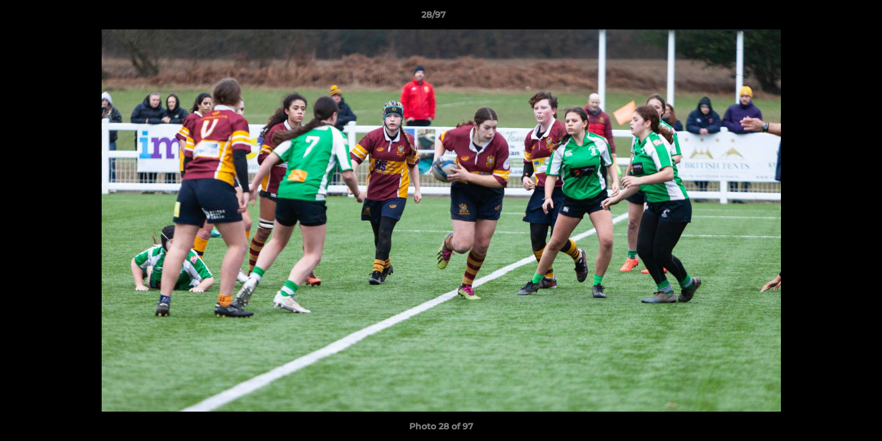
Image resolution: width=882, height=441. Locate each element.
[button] (830, 17)
